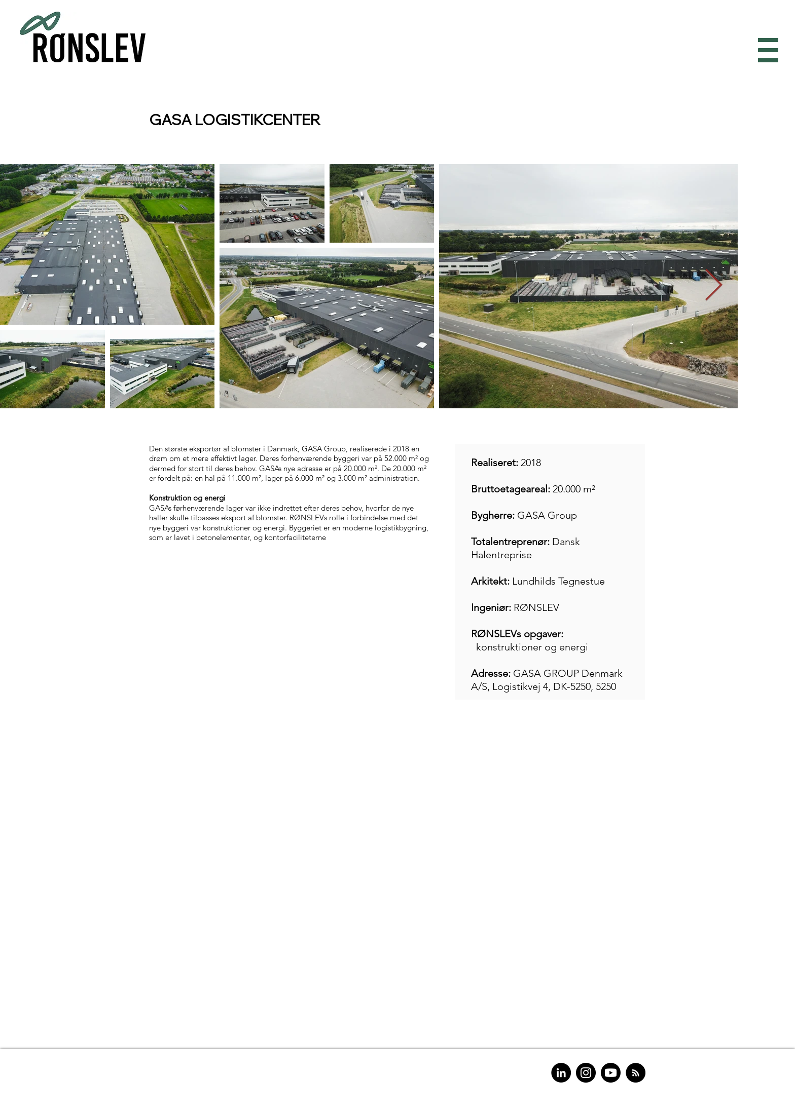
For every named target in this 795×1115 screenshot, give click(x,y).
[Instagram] (586, 1073)
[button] (766, 50)
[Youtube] (611, 1073)
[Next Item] (713, 286)
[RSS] (635, 1073)
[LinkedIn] (561, 1073)
